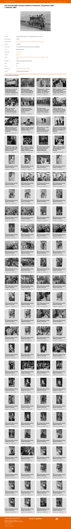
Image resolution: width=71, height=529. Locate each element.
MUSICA (28, 68)
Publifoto (18, 54)
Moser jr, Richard (19, 57)
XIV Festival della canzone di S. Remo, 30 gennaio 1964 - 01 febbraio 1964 (30, 41)
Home (52, 1)
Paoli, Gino (32, 57)
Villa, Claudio (37, 57)
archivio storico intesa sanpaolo (12, 1)
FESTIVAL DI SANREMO (21, 68)
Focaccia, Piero (26, 57)
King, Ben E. (42, 57)
